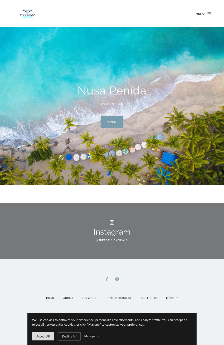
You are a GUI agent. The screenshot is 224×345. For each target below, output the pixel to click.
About (68, 298)
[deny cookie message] (69, 336)
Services (89, 298)
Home (50, 298)
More (172, 298)
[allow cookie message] (43, 336)
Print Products (118, 298)
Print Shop (149, 298)
